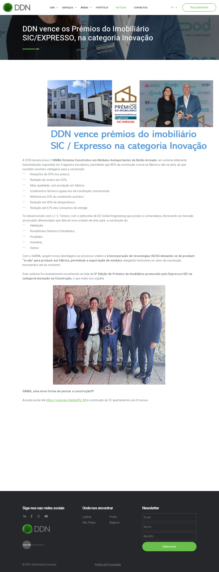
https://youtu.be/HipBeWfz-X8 (66, 400)
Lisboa (86, 517)
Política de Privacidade (108, 565)
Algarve (114, 522)
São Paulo (89, 522)
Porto (113, 517)
